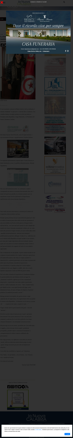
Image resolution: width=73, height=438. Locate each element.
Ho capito (67, 434)
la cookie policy (38, 429)
